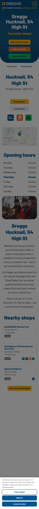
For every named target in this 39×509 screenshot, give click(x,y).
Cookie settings (19, 492)
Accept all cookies (19, 504)
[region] (19, 493)
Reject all (19, 498)
